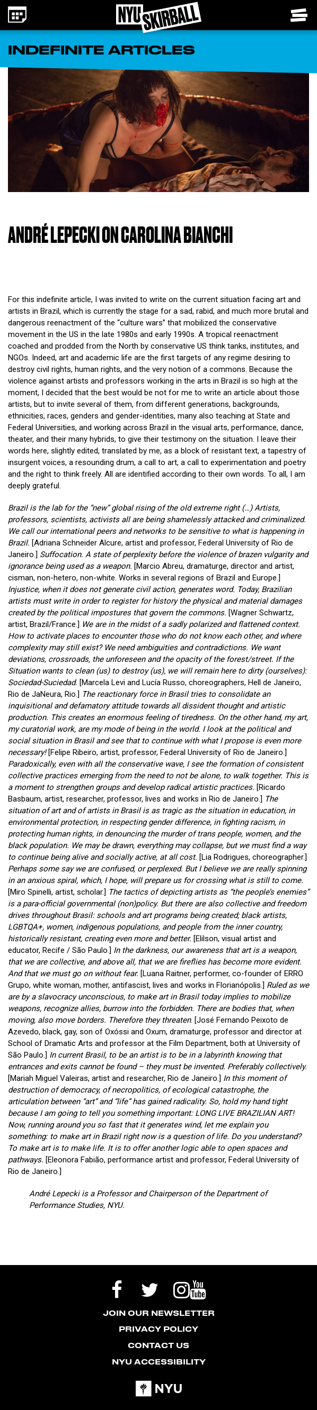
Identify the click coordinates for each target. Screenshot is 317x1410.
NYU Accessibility (159, 1361)
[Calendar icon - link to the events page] (17, 14)
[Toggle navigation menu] (299, 15)
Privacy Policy (158, 1328)
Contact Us (158, 1345)
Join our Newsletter (159, 1312)
